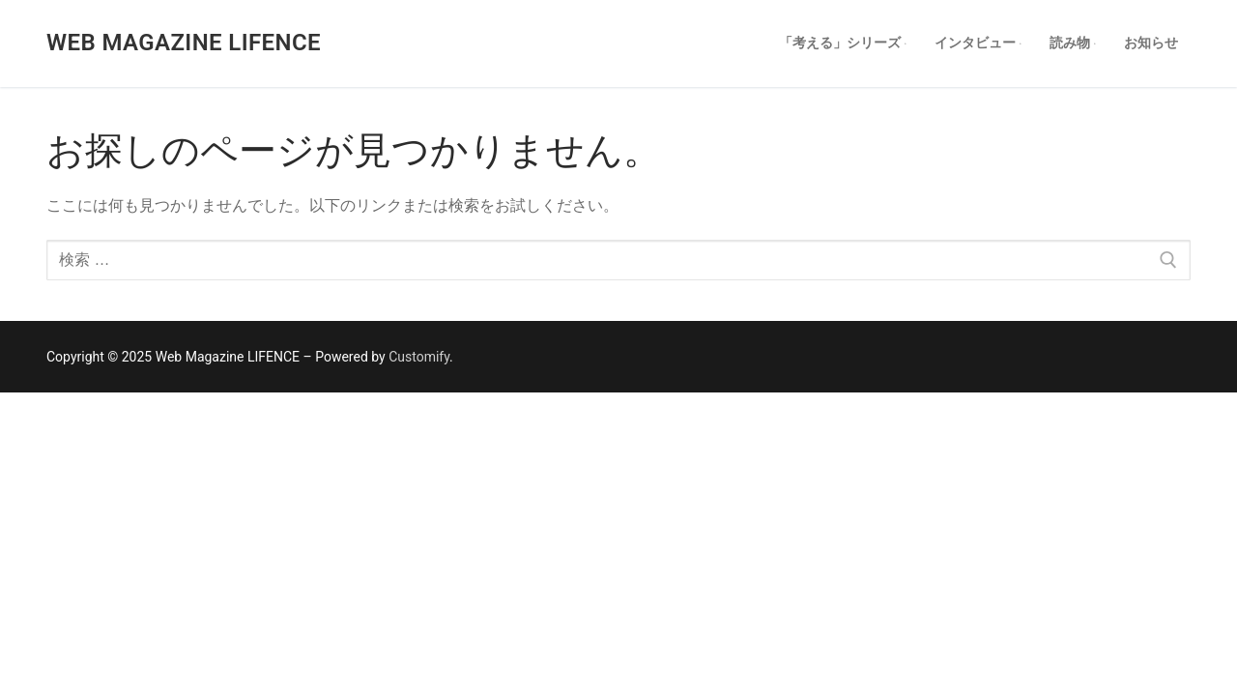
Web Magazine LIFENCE (183, 42)
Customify (418, 356)
